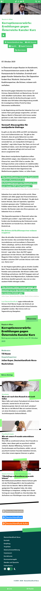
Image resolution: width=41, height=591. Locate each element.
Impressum (8, 553)
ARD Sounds (30, 42)
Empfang (7, 543)
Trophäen (7, 546)
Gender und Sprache (11, 562)
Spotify (12, 46)
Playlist (31, 589)
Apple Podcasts (25, 46)
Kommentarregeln (10, 559)
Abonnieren (20, 50)
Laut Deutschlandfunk (10, 301)
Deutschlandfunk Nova (12, 537)
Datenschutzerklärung (12, 550)
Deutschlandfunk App (14, 42)
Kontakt (6, 540)
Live (10, 589)
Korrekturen (8, 556)
